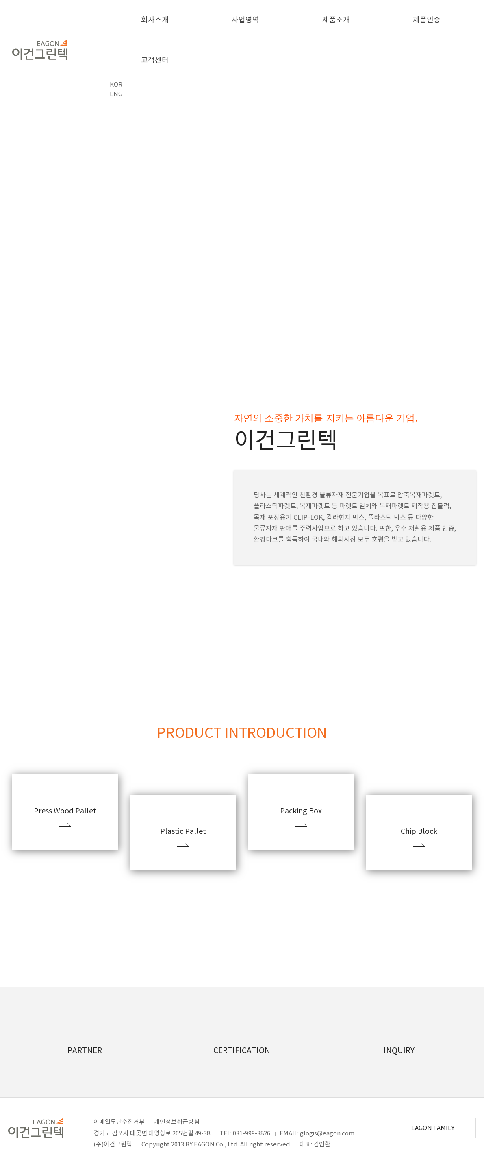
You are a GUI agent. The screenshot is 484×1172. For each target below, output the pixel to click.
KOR (116, 84)
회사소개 (155, 20)
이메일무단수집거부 (119, 1122)
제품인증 (427, 20)
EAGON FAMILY (433, 1128)
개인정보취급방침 (177, 1122)
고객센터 (155, 60)
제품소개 (336, 20)
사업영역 (245, 20)
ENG (116, 94)
